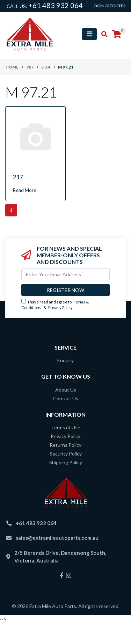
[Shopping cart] (117, 34)
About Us (65, 390)
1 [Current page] (11, 210)
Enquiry (65, 360)
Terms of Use (65, 427)
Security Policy (66, 454)
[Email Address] (65, 274)
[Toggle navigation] (89, 34)
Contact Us (65, 398)
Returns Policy (65, 445)
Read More (24, 190)
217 (18, 177)
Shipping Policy (65, 462)
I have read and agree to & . (55, 304)
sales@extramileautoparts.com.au (57, 538)
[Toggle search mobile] (102, 34)
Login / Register (109, 5)
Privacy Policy (60, 307)
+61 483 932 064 (55, 5)
